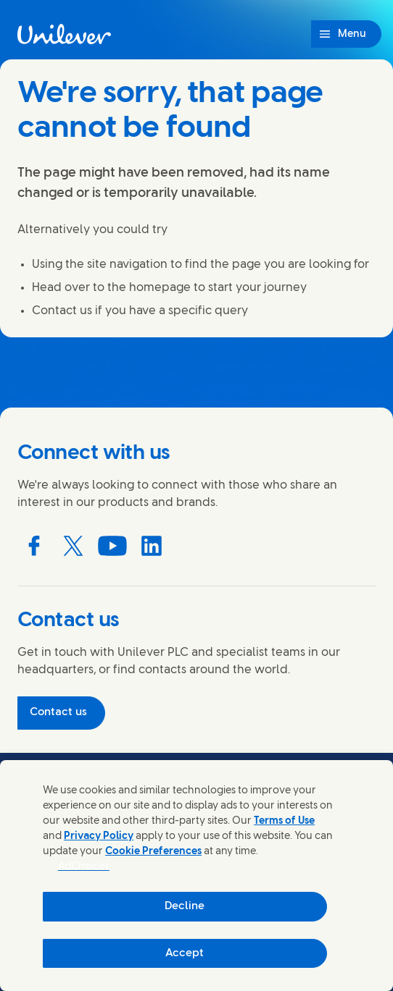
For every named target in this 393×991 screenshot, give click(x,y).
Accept (184, 953)
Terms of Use (284, 821)
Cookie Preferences (153, 851)
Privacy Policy (98, 836)
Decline (184, 906)
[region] (196, 875)
